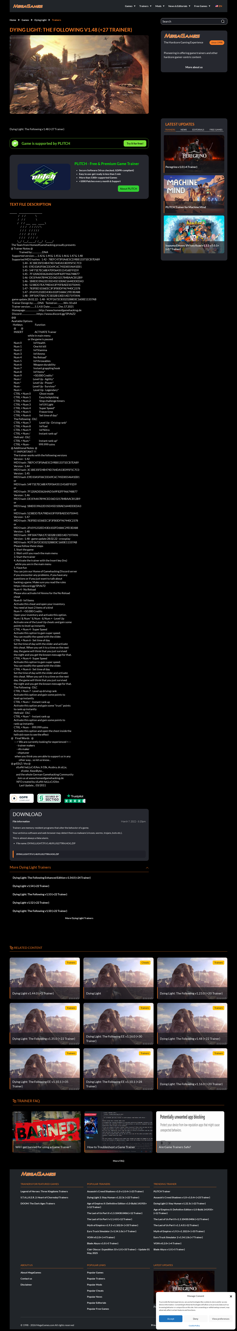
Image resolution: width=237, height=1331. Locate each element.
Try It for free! (135, 143)
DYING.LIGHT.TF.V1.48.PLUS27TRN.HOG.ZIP (37, 854)
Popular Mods (94, 1284)
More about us (194, 67)
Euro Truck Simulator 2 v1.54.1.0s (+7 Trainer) (111, 1231)
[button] (230, 1295)
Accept (170, 1318)
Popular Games (95, 1272)
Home (13, 19)
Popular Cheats (95, 1290)
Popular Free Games (98, 1308)
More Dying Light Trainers (79, 918)
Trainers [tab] (170, 129)
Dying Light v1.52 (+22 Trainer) (31, 902)
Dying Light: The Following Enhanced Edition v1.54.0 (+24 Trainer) (52, 877)
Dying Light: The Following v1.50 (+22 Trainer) (40, 911)
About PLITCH (128, 188)
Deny (195, 1318)
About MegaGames (31, 1272)
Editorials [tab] (198, 129)
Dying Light (40, 19)
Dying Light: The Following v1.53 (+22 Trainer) (40, 894)
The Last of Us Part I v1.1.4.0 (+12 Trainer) (109, 1219)
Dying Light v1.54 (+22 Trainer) (31, 886)
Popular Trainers (96, 1278)
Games (25, 19)
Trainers (56, 19)
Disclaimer (26, 1284)
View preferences (220, 1318)
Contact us (26, 1278)
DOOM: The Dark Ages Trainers (38, 1203)
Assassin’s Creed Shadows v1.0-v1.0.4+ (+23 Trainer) (115, 1191)
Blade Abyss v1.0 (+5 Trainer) (102, 1243)
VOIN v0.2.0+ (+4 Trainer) (101, 1237)
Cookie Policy (194, 1326)
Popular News (94, 1296)
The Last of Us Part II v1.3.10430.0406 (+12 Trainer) (114, 1213)
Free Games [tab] (216, 129)
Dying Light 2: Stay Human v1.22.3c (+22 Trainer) (113, 1197)
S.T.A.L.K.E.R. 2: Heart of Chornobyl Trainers (44, 1197)
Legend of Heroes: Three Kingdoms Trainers (44, 1191)
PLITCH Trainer (162, 1191)
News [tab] (184, 129)
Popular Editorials (96, 1302)
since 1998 (216, 42)
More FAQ (118, 1160)
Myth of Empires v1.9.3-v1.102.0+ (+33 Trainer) (112, 1225)
